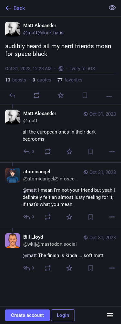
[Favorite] (61, 95)
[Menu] (110, 315)
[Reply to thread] (29, 152)
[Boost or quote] (36, 95)
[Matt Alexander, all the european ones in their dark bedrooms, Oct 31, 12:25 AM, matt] (60, 133)
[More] (109, 96)
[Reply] (12, 95)
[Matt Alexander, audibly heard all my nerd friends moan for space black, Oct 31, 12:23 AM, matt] (60, 60)
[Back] (52, 8)
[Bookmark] (85, 95)
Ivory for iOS (82, 68)
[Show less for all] (112, 8)
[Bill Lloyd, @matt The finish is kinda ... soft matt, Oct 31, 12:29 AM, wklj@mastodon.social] (60, 253)
